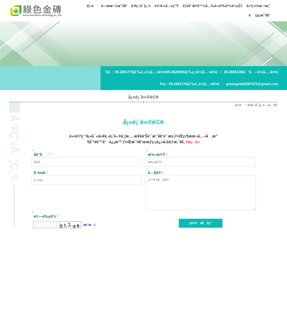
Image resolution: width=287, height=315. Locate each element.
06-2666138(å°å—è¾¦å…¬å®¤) (251, 72)
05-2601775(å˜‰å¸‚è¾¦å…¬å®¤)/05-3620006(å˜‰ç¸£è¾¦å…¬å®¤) (166, 72)
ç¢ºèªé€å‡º (200, 223)
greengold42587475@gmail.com (252, 84)
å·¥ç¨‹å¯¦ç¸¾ (256, 105)
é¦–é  (240, 105)
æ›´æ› (89, 224)
